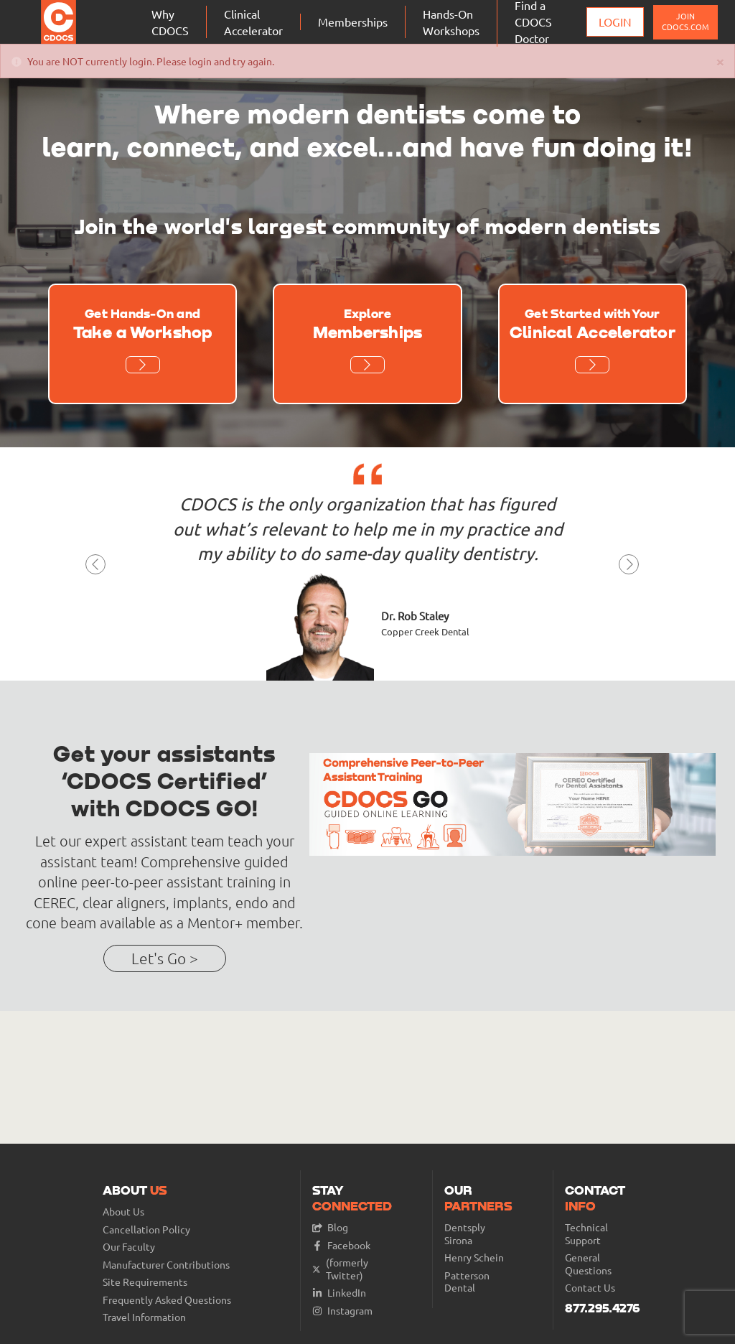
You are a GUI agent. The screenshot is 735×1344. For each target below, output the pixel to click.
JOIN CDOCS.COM (685, 21)
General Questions (588, 1264)
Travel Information (144, 1317)
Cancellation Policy (146, 1229)
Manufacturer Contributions (166, 1265)
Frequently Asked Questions (167, 1300)
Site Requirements (145, 1282)
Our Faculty (129, 1247)
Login (615, 21)
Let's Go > (164, 958)
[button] (96, 568)
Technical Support (586, 1233)
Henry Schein (474, 1257)
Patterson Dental (467, 1281)
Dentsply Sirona (464, 1233)
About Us (123, 1211)
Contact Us (590, 1288)
